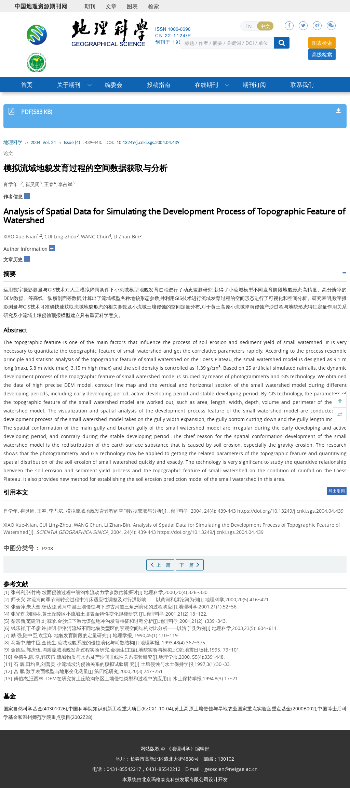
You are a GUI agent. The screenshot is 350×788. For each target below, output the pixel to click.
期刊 (89, 6)
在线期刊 (206, 85)
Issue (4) (72, 142)
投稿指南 (158, 85)
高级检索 (322, 54)
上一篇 (160, 565)
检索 (153, 6)
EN (248, 26)
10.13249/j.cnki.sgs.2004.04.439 (148, 142)
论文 (8, 153)
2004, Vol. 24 (43, 142)
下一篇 (189, 565)
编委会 (113, 85)
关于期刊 (68, 85)
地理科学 (13, 142)
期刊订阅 (254, 85)
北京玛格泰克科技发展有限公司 (175, 779)
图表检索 (322, 42)
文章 (111, 6)
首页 (26, 85)
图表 (132, 6)
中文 (265, 26)
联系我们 (302, 85)
